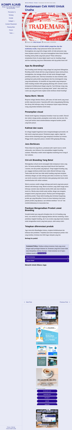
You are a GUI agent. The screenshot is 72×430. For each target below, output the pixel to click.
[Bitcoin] (41, 354)
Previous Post (64, 302)
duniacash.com (47, 391)
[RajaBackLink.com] (47, 335)
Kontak (11, 18)
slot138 (47, 401)
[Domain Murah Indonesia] (52, 350)
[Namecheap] (41, 361)
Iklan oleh (40, 388)
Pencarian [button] (12, 12)
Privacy (8, 427)
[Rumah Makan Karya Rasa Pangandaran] (52, 365)
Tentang (11, 15)
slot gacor (47, 397)
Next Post (29, 302)
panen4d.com (47, 394)
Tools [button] (11, 33)
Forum (11, 30)
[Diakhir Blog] (47, 377)
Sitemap (13, 427)
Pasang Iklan (11, 27)
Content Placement (11, 24)
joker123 (47, 404)
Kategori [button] (12, 21)
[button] (47, 257)
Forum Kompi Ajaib (42, 253)
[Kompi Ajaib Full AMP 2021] (47, 316)
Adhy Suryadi (37, 42)
